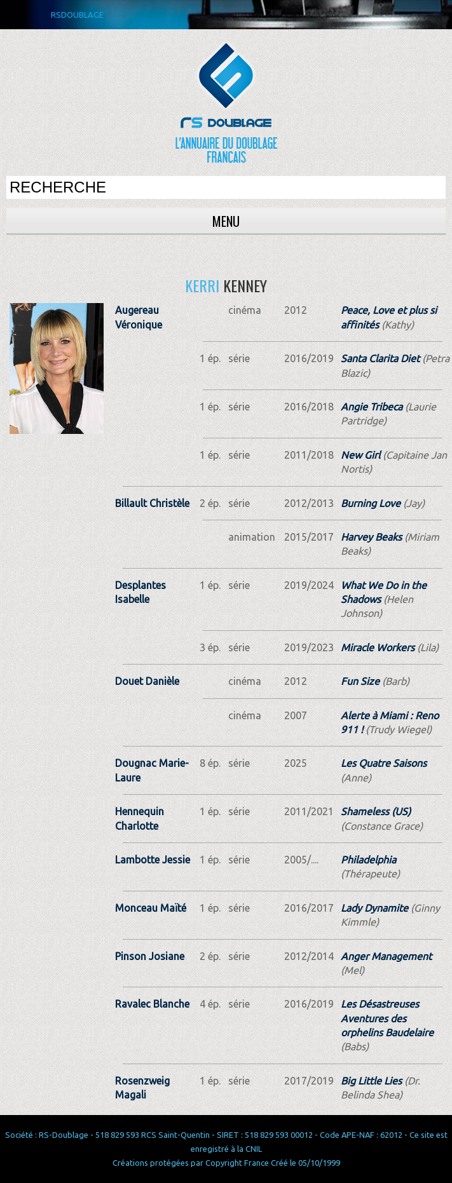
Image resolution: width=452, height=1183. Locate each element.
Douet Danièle (147, 681)
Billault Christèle (152, 503)
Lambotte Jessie (152, 859)
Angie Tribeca (371, 406)
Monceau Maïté (150, 908)
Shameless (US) (376, 811)
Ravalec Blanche (152, 1004)
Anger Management (386, 956)
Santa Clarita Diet (380, 358)
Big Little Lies (371, 1080)
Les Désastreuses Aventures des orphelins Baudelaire (387, 1018)
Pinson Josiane (149, 956)
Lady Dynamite (374, 908)
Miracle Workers (377, 647)
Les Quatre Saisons (384, 763)
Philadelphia (368, 859)
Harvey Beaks (371, 537)
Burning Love (371, 503)
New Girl (360, 455)
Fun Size (360, 681)
